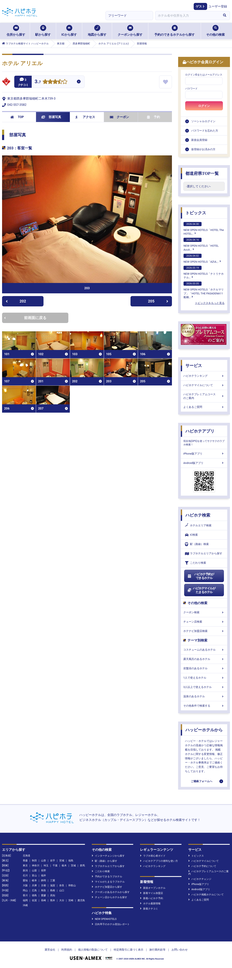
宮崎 (70, 900)
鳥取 (43, 890)
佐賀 (34, 900)
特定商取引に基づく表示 (128, 949)
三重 (52, 880)
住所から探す (16, 31)
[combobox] (187, 15)
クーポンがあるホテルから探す (111, 892)
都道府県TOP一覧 (202, 173)
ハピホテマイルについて (204, 385)
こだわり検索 (195, 563)
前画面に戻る (25, 318)
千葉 (55, 865)
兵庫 (34, 885)
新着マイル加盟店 (151, 893)
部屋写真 (51, 117)
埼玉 (46, 865)
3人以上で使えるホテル (204, 687)
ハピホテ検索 (197, 515)
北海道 (26, 855)
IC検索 (191, 535)
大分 (61, 900)
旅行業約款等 (157, 949)
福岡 (25, 900)
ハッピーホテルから (204, 730)
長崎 (43, 900)
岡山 (25, 890)
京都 (43, 885)
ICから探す (69, 31)
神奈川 (35, 865)
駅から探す (43, 31)
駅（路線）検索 (197, 544)
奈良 (61, 885)
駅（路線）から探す (104, 860)
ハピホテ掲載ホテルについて (206, 894)
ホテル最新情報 (150, 903)
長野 (43, 870)
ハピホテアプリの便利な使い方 (159, 860)
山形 (43, 860)
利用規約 (66, 949)
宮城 (61, 860)
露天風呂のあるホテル (204, 659)
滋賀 (52, 885)
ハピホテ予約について (202, 866)
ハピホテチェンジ (199, 879)
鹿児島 (81, 900)
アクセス (85, 117)
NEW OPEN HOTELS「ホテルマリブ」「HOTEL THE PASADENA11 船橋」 (204, 290)
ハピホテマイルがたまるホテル (201, 590)
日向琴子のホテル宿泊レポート (111, 924)
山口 (61, 890)
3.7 (38, 82)
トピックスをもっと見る (210, 303)
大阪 (25, 885)
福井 (43, 875)
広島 (34, 890)
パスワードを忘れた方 (204, 130)
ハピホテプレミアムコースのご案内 (204, 396)
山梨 (34, 870)
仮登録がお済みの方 (203, 149)
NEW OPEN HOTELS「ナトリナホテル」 (204, 272)
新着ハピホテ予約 (151, 898)
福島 (70, 860)
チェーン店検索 (204, 621)
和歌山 (72, 885)
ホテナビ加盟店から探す (107, 886)
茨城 (73, 865)
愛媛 (43, 895)
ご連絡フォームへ (201, 781)
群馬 (82, 865)
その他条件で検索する (204, 705)
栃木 (64, 865)
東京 (25, 865)
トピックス (195, 213)
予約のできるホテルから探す (174, 31)
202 (16, 301)
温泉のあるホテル (204, 696)
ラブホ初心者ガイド (153, 855)
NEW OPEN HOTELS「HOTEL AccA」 (201, 244)
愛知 (25, 880)
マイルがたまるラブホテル (108, 881)
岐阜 (34, 880)
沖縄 (25, 905)
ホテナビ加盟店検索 (204, 631)
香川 (25, 895)
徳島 (34, 895)
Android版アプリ (204, 462)
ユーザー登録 (217, 6)
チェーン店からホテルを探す (109, 897)
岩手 (52, 860)
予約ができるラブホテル (107, 876)
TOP (17, 117)
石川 (25, 875)
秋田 (34, 860)
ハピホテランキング (204, 375)
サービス (193, 365)
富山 (34, 875)
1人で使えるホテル (204, 677)
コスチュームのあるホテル (204, 649)
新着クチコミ (149, 908)
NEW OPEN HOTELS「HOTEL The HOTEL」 (204, 228)
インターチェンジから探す (108, 855)
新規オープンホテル (153, 887)
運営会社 (50, 949)
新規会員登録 (199, 139)
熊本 (52, 900)
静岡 (43, 880)
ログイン (204, 105)
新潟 (25, 870)
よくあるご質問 (204, 406)
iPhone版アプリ (204, 453)
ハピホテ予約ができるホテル (200, 576)
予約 (153, 117)
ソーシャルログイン (203, 121)
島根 (52, 890)
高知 (52, 895)
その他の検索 (215, 31)
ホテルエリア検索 (198, 525)
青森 (25, 860)
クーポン (119, 117)
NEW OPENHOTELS (104, 919)
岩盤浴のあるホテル (204, 668)
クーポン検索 (204, 612)
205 (158, 301)
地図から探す (97, 31)
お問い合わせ (180, 949)
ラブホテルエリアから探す (203, 553)
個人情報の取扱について (93, 949)
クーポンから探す (130, 31)
